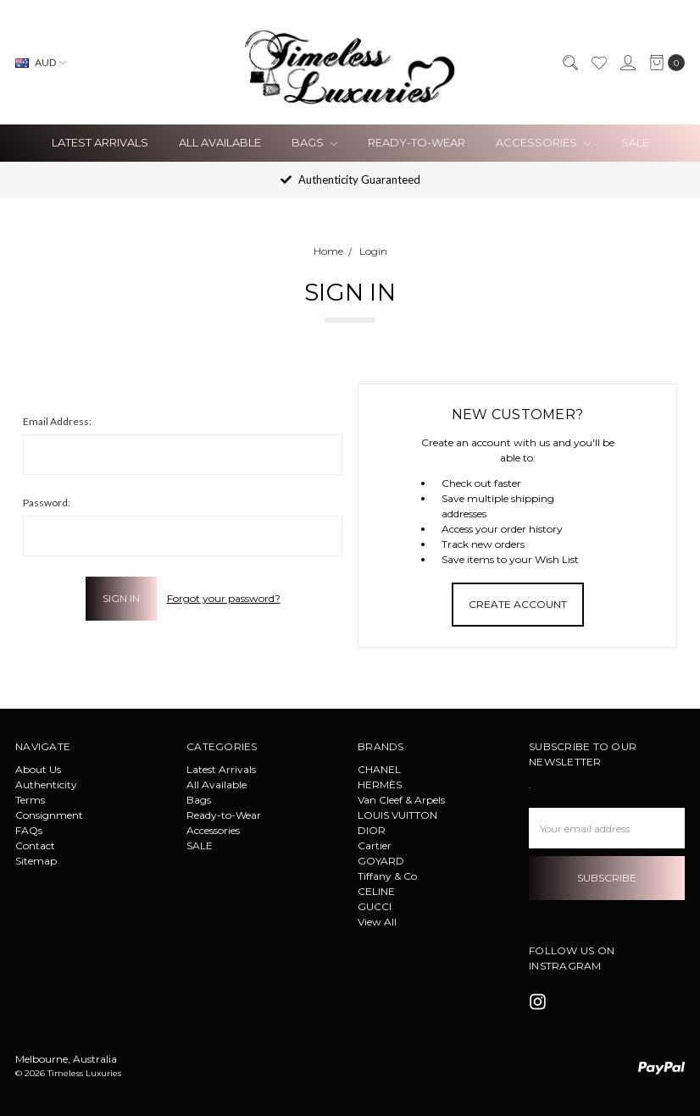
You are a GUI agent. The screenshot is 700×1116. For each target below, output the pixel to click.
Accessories (543, 142)
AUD (40, 62)
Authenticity (46, 784)
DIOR (372, 830)
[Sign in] (627, 62)
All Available (220, 142)
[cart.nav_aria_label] (663, 62)
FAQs (28, 830)
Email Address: (57, 421)
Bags (314, 142)
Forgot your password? (224, 598)
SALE (635, 142)
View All (377, 921)
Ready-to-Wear (416, 142)
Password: (46, 502)
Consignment (49, 815)
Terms (30, 799)
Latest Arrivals (100, 142)
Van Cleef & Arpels (401, 799)
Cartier (375, 845)
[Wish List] (598, 62)
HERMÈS (380, 784)
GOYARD (381, 860)
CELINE (376, 891)
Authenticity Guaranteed (350, 179)
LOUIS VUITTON (397, 815)
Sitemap (36, 860)
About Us (38, 769)
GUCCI (375, 906)
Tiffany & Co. (388, 876)
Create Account (518, 604)
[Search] (569, 62)
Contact (35, 845)
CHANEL (379, 769)
